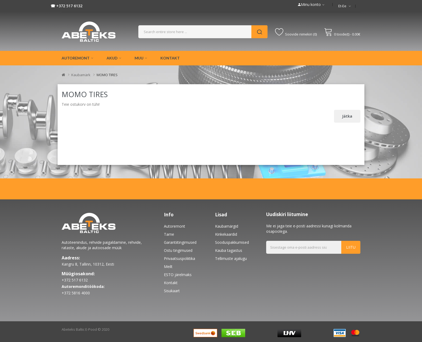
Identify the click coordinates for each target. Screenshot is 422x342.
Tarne (169, 234)
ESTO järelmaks (178, 274)
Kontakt (171, 282)
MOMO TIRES (107, 74)
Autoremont (174, 226)
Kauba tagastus (228, 250)
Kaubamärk (80, 74)
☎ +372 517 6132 (66, 5)
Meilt (168, 266)
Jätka (347, 116)
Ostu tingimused (178, 250)
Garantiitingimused (180, 242)
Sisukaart (172, 290)
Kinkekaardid (226, 234)
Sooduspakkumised (232, 242)
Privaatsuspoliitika (179, 258)
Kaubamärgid (226, 226)
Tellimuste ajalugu (231, 258)
